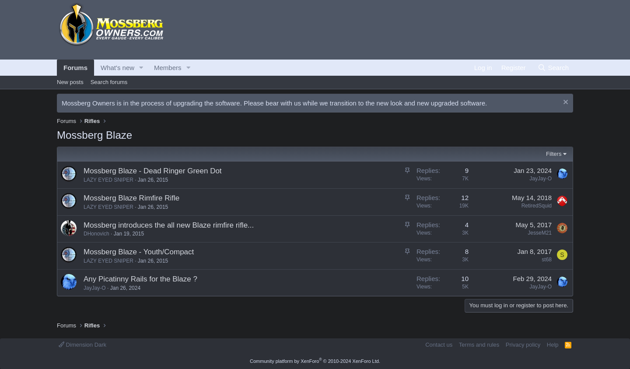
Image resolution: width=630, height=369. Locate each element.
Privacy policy (523, 344)
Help (553, 344)
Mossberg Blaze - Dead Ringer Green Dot (153, 171)
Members (168, 67)
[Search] (553, 68)
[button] (141, 68)
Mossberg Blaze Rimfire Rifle (131, 198)
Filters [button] (553, 154)
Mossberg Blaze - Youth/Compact (139, 252)
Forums (75, 67)
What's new (117, 67)
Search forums (109, 82)
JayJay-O (540, 179)
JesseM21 (540, 233)
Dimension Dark (82, 344)
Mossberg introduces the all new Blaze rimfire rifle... (169, 225)
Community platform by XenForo (315, 361)
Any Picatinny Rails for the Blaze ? (140, 279)
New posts (70, 82)
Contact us (438, 344)
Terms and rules (479, 344)
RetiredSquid (537, 206)
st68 (547, 260)
